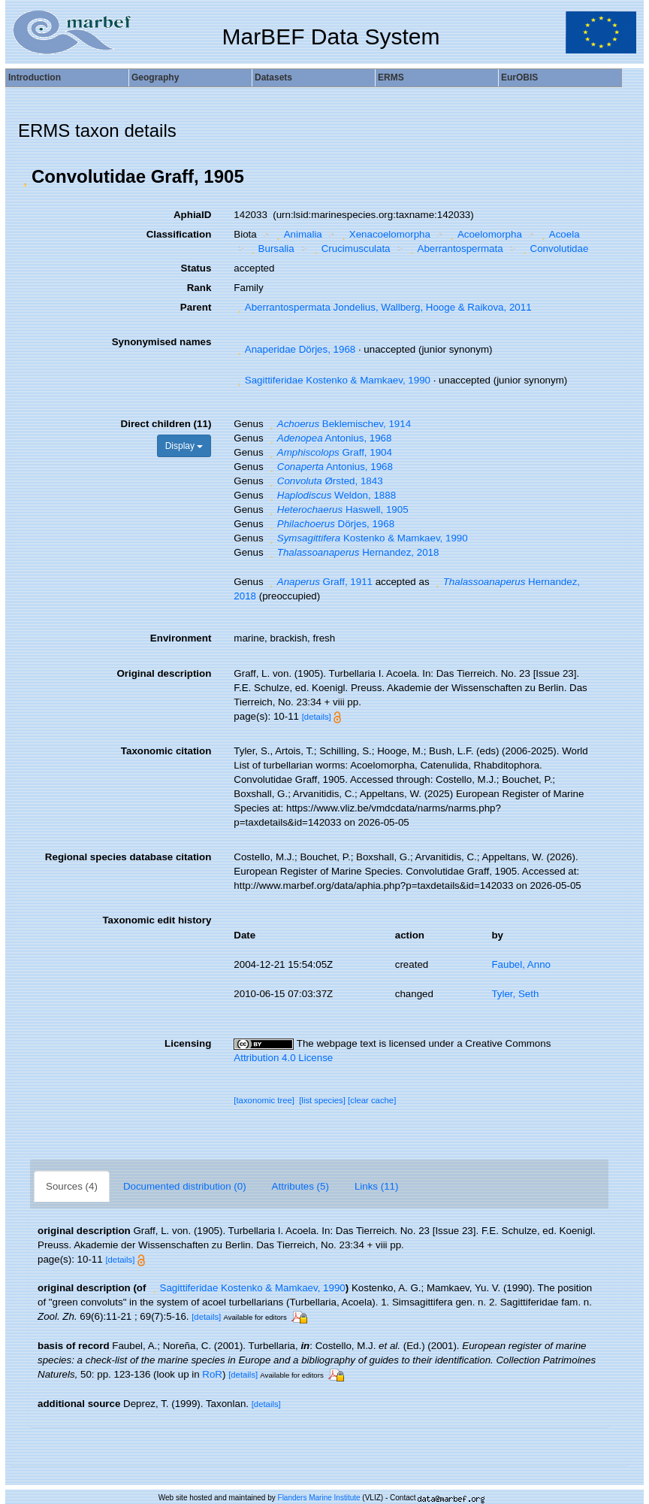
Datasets (273, 77)
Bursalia (270, 248)
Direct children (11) (166, 423)
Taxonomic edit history (156, 920)
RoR (212, 1374)
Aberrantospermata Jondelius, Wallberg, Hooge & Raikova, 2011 (382, 307)
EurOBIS (519, 77)
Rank (199, 287)
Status (196, 268)
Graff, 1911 (319, 581)
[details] (316, 716)
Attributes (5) (300, 1186)
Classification (179, 234)
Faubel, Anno (521, 964)
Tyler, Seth (515, 993)
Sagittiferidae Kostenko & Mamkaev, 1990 (332, 380)
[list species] (322, 1100)
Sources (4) (72, 1186)
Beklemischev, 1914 (338, 423)
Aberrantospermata (454, 248)
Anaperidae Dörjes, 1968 (294, 349)
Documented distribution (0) (184, 1186)
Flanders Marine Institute (319, 1497)
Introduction (34, 77)
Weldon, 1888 (331, 495)
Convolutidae (553, 248)
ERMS (391, 77)
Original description (163, 673)
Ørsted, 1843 (324, 481)
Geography (155, 77)
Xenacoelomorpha (384, 234)
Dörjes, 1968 (330, 523)
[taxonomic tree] (264, 1100)
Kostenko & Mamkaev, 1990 (366, 538)
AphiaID (192, 214)
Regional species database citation (128, 857)
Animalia (297, 234)
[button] (25, 177)
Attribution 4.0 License (283, 1057)
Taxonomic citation (166, 751)
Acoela (558, 234)
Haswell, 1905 (337, 509)
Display (184, 446)
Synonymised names (162, 341)
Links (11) (377, 1186)
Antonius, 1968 (328, 438)
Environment (180, 638)
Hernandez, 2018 (352, 552)
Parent (195, 307)
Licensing (188, 1043)
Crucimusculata (350, 248)
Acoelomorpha (483, 234)
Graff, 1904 (329, 452)
